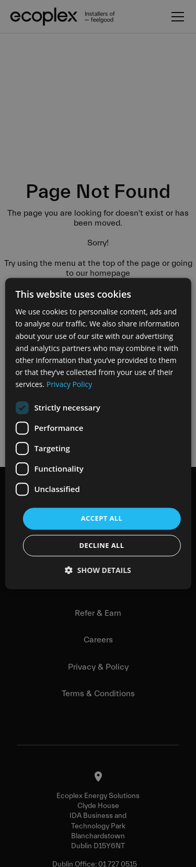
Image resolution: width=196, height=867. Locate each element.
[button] (98, 570)
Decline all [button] (101, 545)
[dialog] (98, 433)
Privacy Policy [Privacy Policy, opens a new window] (69, 384)
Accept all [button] (102, 518)
